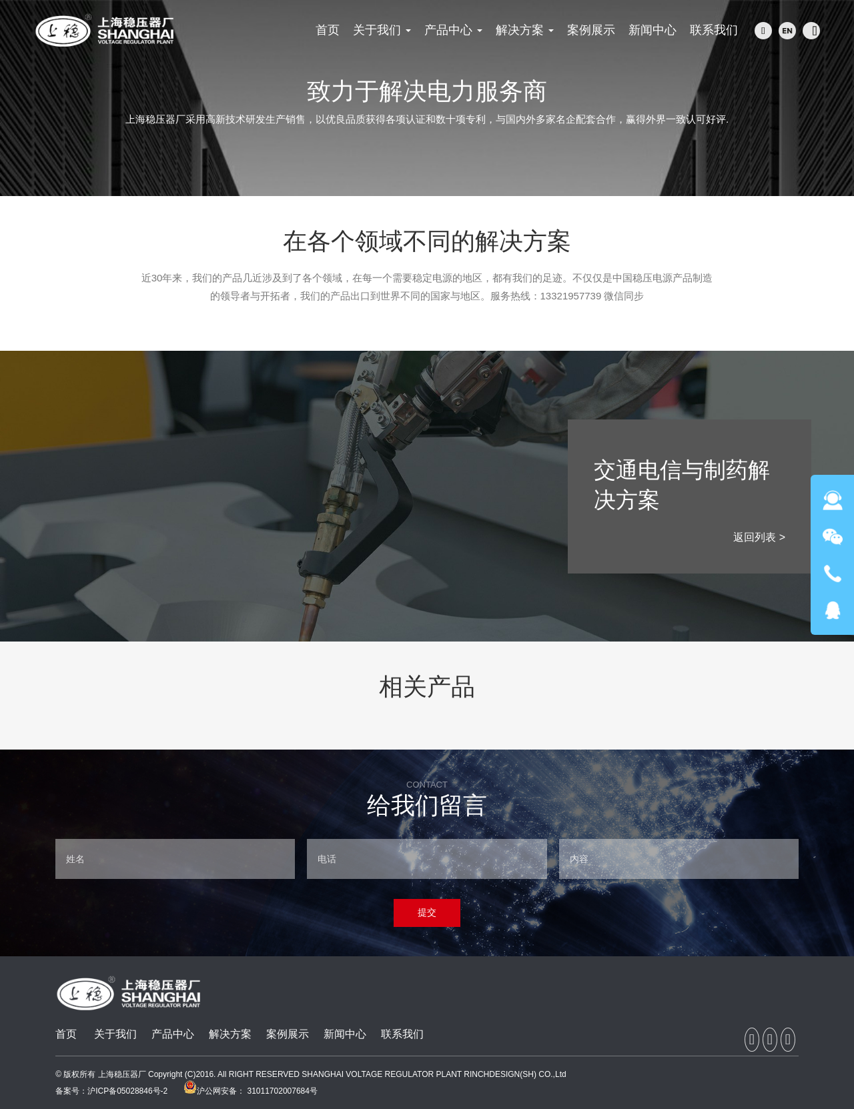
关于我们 (115, 1034)
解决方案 (230, 1034)
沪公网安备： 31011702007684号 (250, 1091)
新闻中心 (345, 1034)
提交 (427, 912)
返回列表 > (759, 537)
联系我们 (402, 1034)
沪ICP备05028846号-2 (127, 1091)
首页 (66, 1034)
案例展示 (287, 1034)
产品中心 (172, 1034)
